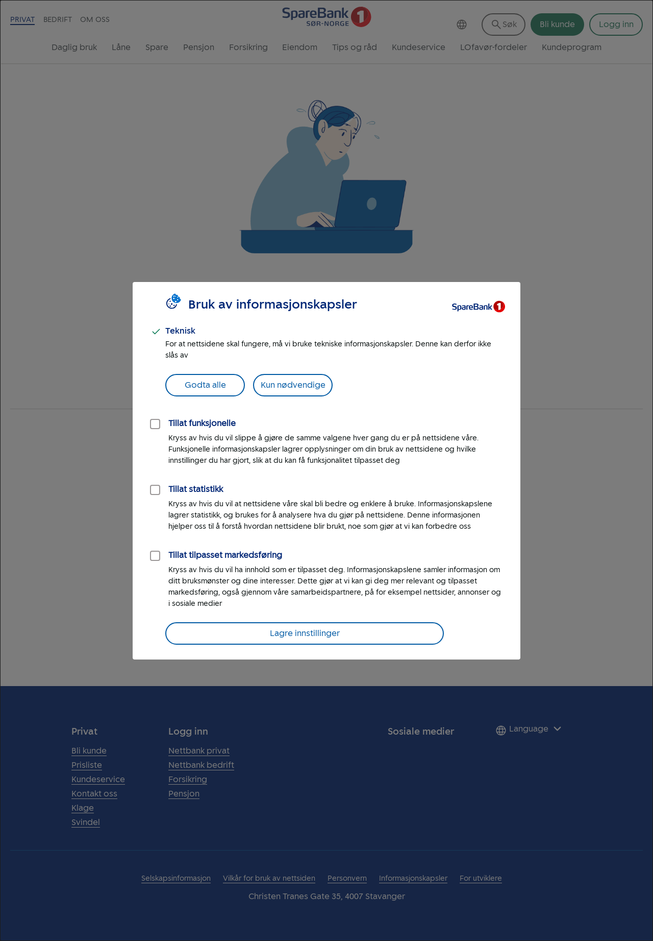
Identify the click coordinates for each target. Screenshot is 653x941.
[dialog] (326, 470)
